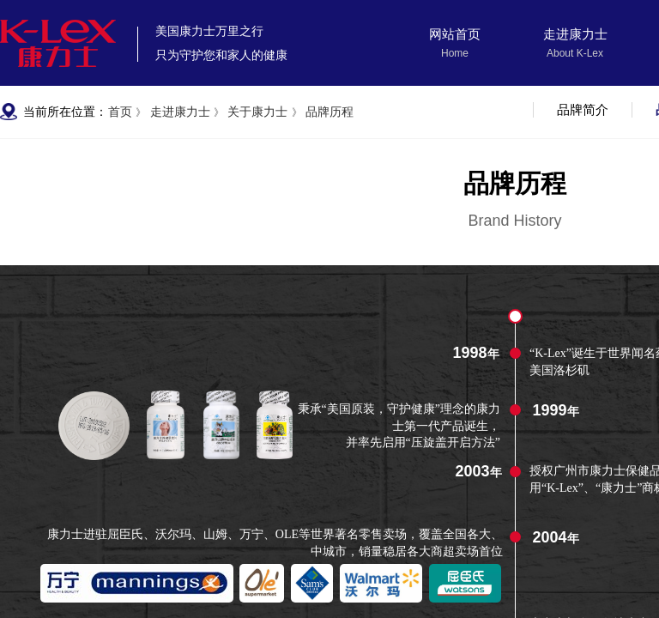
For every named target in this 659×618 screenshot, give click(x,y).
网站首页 (455, 34)
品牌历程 (329, 112)
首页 (120, 112)
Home (455, 53)
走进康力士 (575, 34)
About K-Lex (575, 53)
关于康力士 (257, 112)
